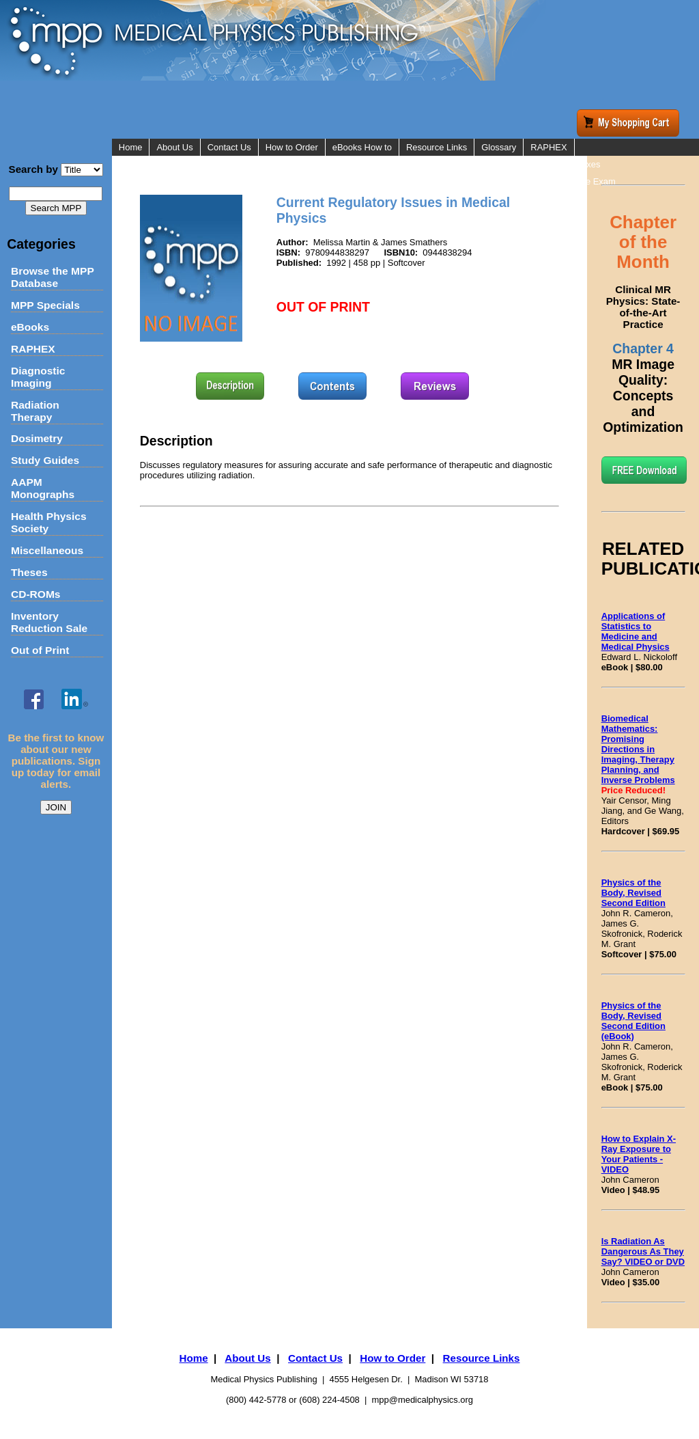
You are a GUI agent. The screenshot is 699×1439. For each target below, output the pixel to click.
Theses (29, 572)
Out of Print (40, 650)
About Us (174, 147)
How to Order (292, 147)
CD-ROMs (36, 594)
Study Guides (45, 460)
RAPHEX (33, 349)
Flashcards (551, 198)
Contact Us (229, 147)
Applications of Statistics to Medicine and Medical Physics (635, 631)
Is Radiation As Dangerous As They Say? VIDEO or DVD (643, 1251)
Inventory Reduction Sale (49, 622)
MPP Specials (45, 305)
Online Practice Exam (573, 181)
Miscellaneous (47, 550)
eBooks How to (362, 147)
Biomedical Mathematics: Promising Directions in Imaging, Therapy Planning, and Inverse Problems (638, 749)
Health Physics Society (49, 522)
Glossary (498, 147)
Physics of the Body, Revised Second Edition (633, 892)
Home (131, 147)
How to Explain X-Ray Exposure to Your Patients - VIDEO (638, 1154)
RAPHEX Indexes (565, 164)
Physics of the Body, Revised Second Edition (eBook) (633, 1020)
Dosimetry (37, 438)
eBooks (30, 327)
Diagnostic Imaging (38, 377)
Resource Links (436, 147)
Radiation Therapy (35, 411)
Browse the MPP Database (52, 277)
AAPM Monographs (42, 488)
